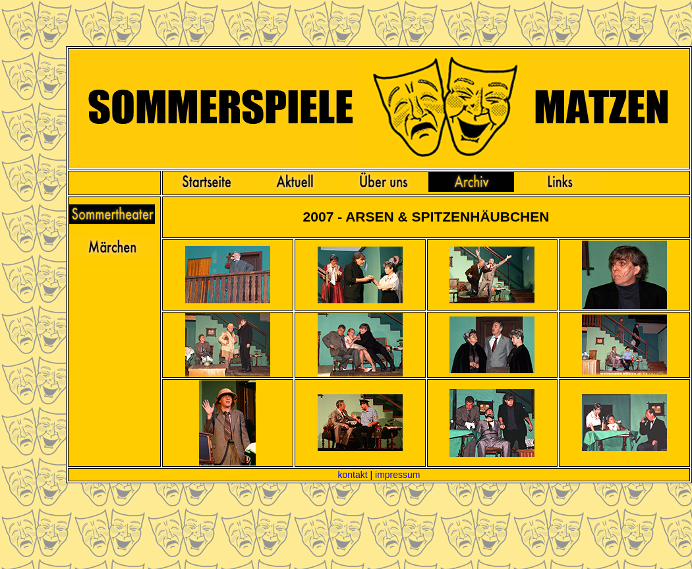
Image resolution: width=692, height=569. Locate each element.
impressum (397, 474)
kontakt (352, 474)
